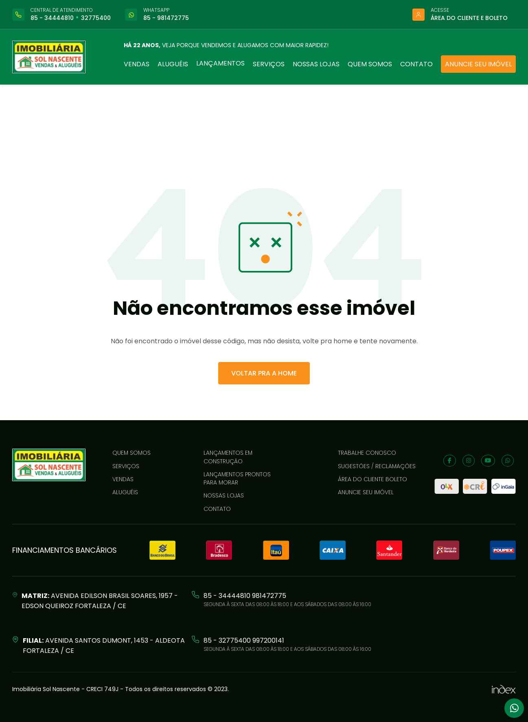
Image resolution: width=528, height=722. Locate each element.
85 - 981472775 (166, 18)
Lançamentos (220, 63)
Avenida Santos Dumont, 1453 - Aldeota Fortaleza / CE (104, 645)
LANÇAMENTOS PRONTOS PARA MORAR (237, 478)
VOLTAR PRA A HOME (264, 373)
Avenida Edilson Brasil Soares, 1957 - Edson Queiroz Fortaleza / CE (100, 601)
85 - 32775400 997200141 (244, 640)
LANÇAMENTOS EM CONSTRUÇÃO (228, 457)
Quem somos (370, 64)
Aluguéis (173, 64)
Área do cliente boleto (372, 479)
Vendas (136, 64)
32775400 (96, 18)
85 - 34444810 (52, 18)
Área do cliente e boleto (469, 18)
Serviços (269, 64)
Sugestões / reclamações (377, 466)
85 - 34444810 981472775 (245, 595)
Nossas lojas (316, 64)
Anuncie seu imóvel (478, 64)
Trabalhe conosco (367, 453)
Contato (416, 64)
